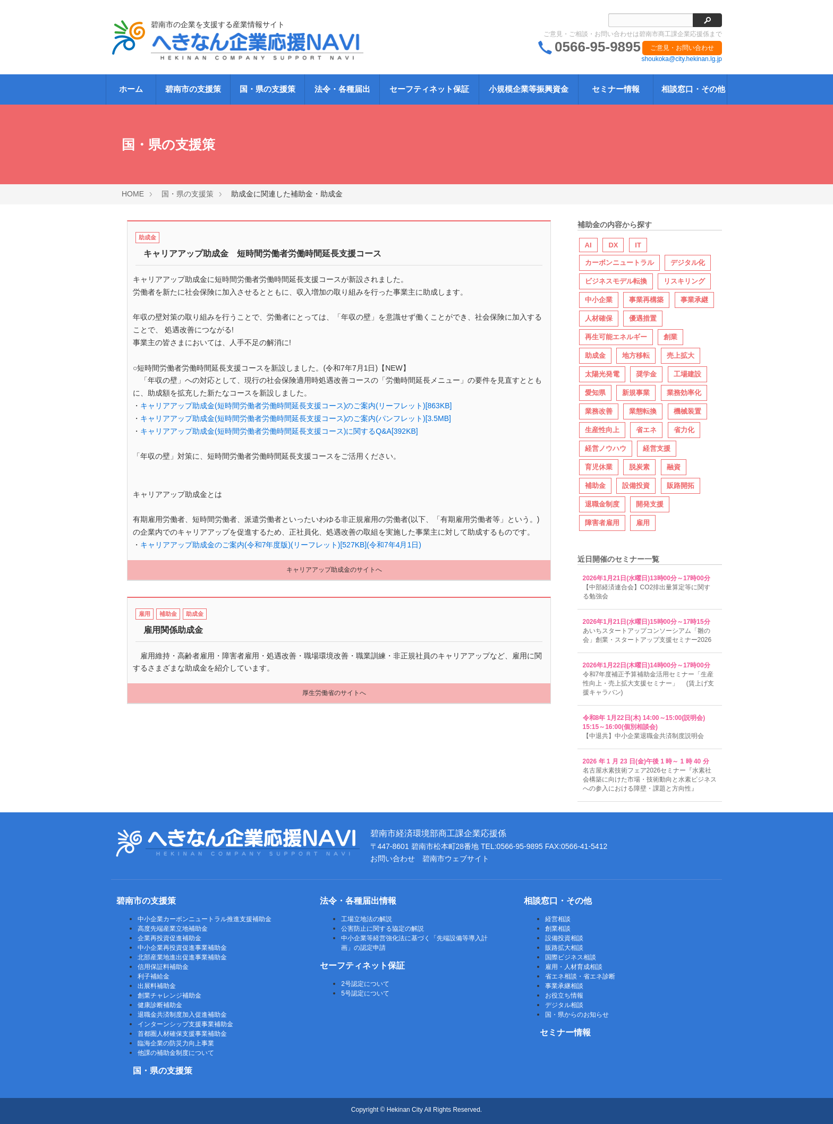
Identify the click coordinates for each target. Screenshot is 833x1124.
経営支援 (656, 448)
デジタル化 (687, 263)
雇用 (144, 614)
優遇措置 (643, 318)
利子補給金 (153, 976)
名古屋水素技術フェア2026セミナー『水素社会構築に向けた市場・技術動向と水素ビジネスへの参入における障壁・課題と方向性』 (650, 779)
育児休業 (599, 467)
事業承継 (694, 300)
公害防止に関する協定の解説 (382, 928)
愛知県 (595, 393)
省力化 (684, 430)
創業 (670, 337)
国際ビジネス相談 (570, 957)
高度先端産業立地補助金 (173, 928)
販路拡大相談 (564, 947)
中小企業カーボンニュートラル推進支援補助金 (204, 919)
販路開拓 (680, 486)
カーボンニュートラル (619, 263)
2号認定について (365, 984)
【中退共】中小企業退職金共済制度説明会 (643, 736)
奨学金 (646, 374)
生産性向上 (602, 430)
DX (613, 245)
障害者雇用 (602, 523)
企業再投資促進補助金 (169, 938)
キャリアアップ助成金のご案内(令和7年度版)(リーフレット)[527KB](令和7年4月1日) (280, 544)
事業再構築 (646, 300)
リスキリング (684, 281)
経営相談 (558, 919)
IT (638, 245)
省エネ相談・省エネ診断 (580, 976)
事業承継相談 (564, 986)
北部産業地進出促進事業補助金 (182, 957)
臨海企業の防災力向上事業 (176, 1043)
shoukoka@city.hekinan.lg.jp (682, 59)
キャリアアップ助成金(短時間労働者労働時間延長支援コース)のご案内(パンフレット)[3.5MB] (295, 418)
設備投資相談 (564, 938)
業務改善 (599, 411)
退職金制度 (602, 504)
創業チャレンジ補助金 (169, 995)
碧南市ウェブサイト (455, 858)
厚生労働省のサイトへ (334, 693)
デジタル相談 (564, 1005)
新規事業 (636, 393)
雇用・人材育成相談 (573, 967)
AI (588, 245)
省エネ (646, 430)
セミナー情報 (616, 88)
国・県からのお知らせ (577, 1014)
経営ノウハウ (605, 448)
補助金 (168, 614)
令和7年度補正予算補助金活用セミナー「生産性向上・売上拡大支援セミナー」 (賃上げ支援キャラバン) (648, 683)
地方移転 (636, 355)
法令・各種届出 (342, 88)
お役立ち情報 (564, 995)
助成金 (147, 237)
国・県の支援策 (267, 88)
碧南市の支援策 (193, 88)
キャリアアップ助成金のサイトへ (334, 569)
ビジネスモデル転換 (616, 281)
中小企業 (599, 300)
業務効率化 (684, 393)
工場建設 (687, 374)
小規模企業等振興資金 (528, 88)
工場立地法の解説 (366, 919)
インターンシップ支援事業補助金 (185, 1024)
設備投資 (636, 486)
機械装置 (687, 411)
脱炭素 (639, 467)
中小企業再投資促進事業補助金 (182, 947)
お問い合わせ (392, 858)
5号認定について (365, 993)
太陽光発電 (602, 374)
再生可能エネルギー (616, 337)
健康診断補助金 (160, 1005)
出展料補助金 (157, 986)
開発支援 (650, 504)
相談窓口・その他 (693, 88)
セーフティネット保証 (429, 88)
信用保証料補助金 (163, 967)
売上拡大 (680, 355)
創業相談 (558, 928)
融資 (674, 467)
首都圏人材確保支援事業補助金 (182, 1033)
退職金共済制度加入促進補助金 (182, 1014)
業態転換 (643, 411)
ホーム (131, 88)
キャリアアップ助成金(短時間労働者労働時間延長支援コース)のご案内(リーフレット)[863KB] (296, 405)
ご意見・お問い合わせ (682, 48)
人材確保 (599, 318)
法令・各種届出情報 (358, 900)
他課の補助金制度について (176, 1053)
